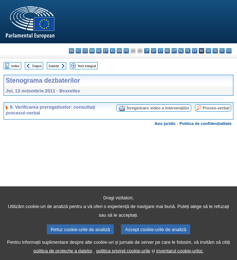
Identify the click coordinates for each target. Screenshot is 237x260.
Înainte (54, 66)
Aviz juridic (165, 123)
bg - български (71, 50)
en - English (119, 50)
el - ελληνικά (112, 50)
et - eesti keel (105, 50)
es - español (78, 50)
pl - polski (188, 50)
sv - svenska (229, 50)
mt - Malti (174, 50)
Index (15, 66)
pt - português (194, 50)
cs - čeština (85, 50)
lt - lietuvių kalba (160, 50)
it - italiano (146, 50)
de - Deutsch (99, 50)
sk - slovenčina (208, 50)
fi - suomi (222, 50)
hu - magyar (167, 50)
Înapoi (37, 66)
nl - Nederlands (181, 50)
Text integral (86, 66)
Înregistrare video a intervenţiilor (158, 108)
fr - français (126, 50)
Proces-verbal (216, 108)
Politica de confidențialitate (205, 123)
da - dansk (92, 50)
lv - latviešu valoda (153, 50)
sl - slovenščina (215, 50)
